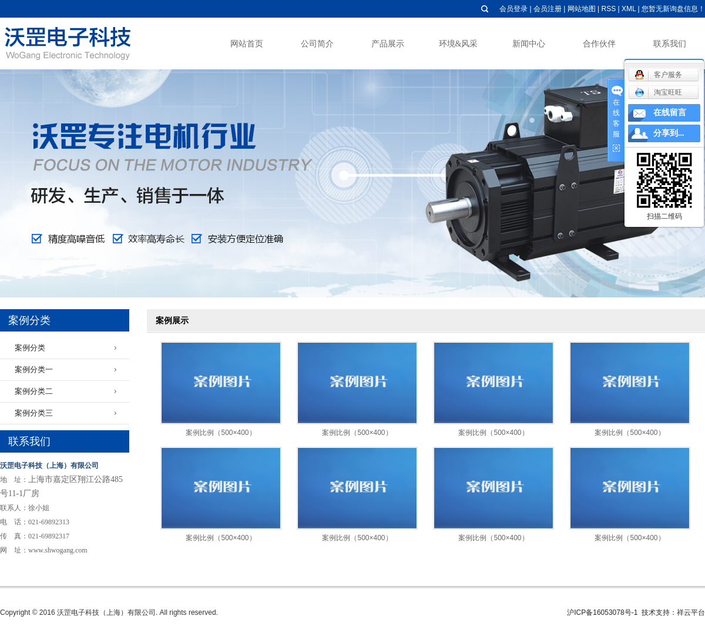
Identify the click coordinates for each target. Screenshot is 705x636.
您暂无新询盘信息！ (673, 9)
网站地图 (582, 9)
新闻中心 (528, 43)
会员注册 (547, 9)
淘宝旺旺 (658, 92)
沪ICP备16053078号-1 (602, 612)
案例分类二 (34, 391)
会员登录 (513, 9)
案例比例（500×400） (221, 433)
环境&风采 (458, 43)
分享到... (668, 133)
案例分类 (30, 347)
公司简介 (317, 43)
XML (629, 9)
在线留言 (669, 112)
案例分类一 (34, 369)
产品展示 (387, 43)
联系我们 (669, 43)
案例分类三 (34, 413)
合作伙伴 (599, 43)
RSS (608, 9)
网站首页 (246, 43)
